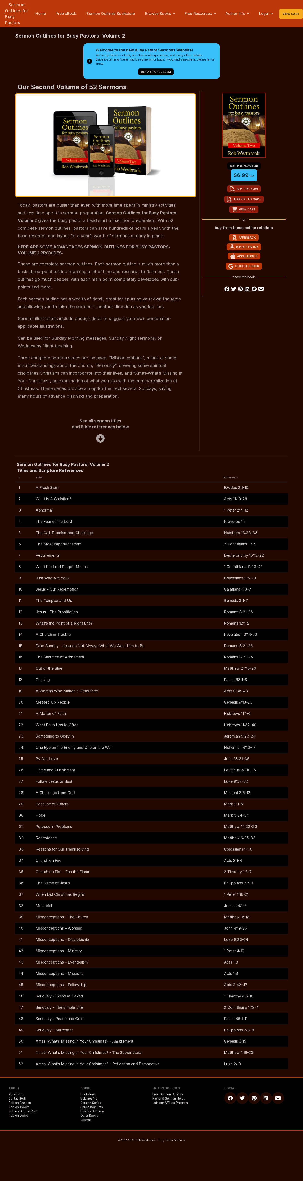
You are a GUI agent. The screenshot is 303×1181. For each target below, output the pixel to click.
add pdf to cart (244, 199)
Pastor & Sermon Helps (168, 1098)
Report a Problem (156, 72)
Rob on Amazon (20, 1102)
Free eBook (66, 13)
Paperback (244, 237)
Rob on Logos (18, 1115)
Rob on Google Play (23, 1111)
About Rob (16, 1094)
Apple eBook (244, 256)
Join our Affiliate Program (170, 1102)
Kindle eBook (243, 247)
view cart (244, 209)
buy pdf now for (244, 166)
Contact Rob (17, 1098)
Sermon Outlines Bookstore (111, 13)
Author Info (235, 13)
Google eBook (243, 266)
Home (40, 13)
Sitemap (86, 1120)
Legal (264, 13)
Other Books (89, 1115)
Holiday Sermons (92, 1111)
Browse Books (158, 13)
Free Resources (198, 13)
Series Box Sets (91, 1107)
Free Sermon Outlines (167, 1094)
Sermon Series (90, 1102)
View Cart (291, 14)
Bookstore (87, 1094)
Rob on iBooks (19, 1107)
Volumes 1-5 (88, 1098)
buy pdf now (244, 188)
